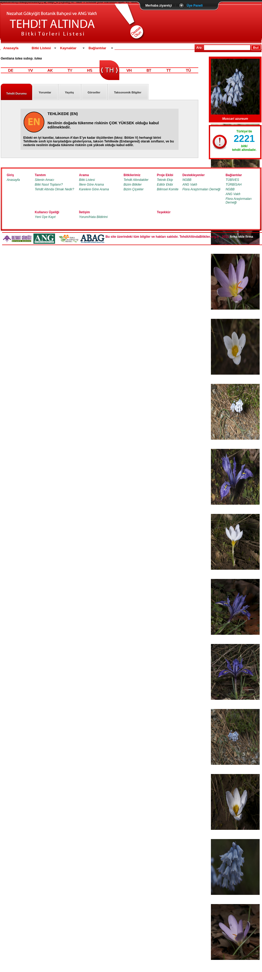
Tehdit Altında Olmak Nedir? (54, 189)
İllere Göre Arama (91, 184)
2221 (244, 138)
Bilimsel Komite (168, 189)
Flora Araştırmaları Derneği (201, 189)
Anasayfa (10, 48)
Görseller (94, 92)
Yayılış (69, 92)
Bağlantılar (97, 48)
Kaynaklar (68, 48)
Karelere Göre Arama (94, 189)
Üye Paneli (195, 5)
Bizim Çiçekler (133, 189)
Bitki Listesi (41, 48)
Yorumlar (45, 92)
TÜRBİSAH (234, 184)
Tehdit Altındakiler (136, 180)
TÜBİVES (232, 180)
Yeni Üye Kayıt (45, 217)
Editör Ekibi (165, 184)
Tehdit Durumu (16, 93)
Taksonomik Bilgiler (127, 92)
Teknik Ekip (165, 180)
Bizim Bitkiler (132, 184)
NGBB (186, 180)
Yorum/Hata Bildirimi (93, 217)
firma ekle (237, 237)
